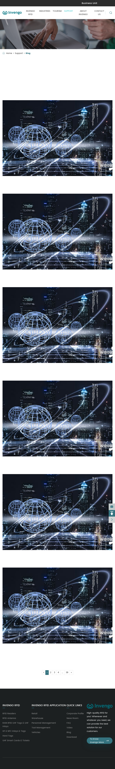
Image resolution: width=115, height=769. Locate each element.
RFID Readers (9, 713)
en (109, 3)
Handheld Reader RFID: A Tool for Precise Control (32, 184)
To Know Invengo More (99, 740)
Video (69, 727)
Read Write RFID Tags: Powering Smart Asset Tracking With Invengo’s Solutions (51, 464)
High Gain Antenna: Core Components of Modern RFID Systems (41, 371)
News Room (72, 718)
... (62, 672)
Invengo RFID (30, 12)
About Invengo (83, 12)
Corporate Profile (75, 713)
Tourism (57, 11)
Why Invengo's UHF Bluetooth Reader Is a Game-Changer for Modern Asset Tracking (54, 651)
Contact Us (99, 12)
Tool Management (41, 727)
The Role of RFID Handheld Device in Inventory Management (39, 277)
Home (9, 53)
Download (72, 737)
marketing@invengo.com (16, 3)
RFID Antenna (9, 718)
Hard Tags (8, 735)
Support (68, 11)
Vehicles (36, 732)
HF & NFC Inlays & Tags (14, 731)
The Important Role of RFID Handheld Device (29, 558)
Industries (44, 11)
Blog (28, 53)
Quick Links (74, 705)
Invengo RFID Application (49, 705)
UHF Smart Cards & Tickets (16, 740)
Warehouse (37, 718)
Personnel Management (44, 723)
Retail (34, 713)
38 (67, 672)
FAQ (69, 723)
